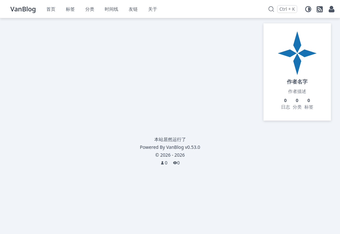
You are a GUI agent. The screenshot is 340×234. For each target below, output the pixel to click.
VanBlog (183, 147)
